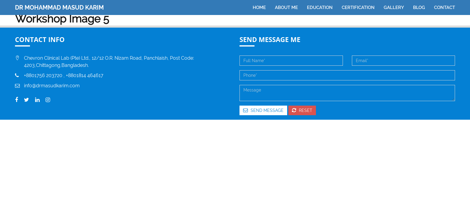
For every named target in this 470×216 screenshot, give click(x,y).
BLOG (419, 7)
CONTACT (444, 7)
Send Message (263, 110)
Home (259, 7)
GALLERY (394, 7)
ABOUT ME (286, 7)
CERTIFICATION (358, 7)
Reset (302, 110)
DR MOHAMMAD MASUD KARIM (59, 7)
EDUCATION (320, 7)
